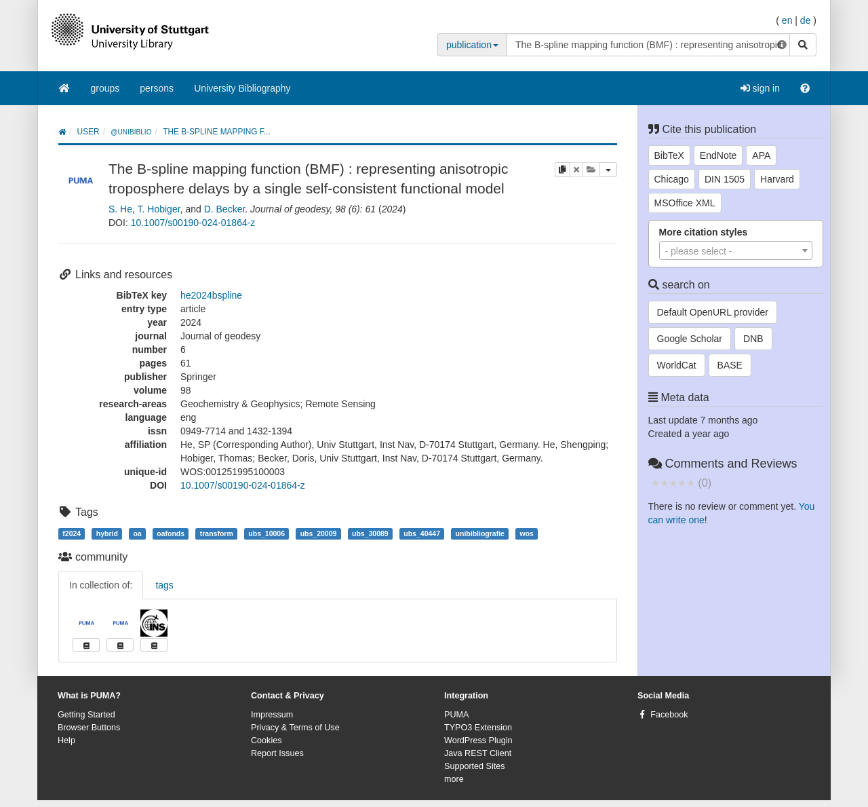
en (787, 20)
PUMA (456, 714)
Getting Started (86, 714)
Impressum (272, 714)
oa (137, 533)
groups (105, 88)
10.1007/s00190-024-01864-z (193, 222)
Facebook (669, 714)
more (454, 779)
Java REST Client (477, 753)
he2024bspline (211, 295)
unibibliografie (480, 533)
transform (216, 533)
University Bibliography (242, 88)
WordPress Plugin (478, 740)
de (805, 20)
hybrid (107, 533)
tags (164, 585)
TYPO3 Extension (478, 727)
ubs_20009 (318, 533)
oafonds (170, 533)
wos (527, 533)
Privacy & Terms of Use (295, 727)
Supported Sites (474, 766)
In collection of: (100, 585)
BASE (730, 365)
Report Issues (277, 753)
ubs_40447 (421, 533)
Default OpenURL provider (712, 312)
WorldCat (676, 365)
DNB (753, 338)
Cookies (266, 740)
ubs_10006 (266, 533)
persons (157, 88)
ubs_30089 (370, 533)
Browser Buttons (89, 727)
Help (66, 740)
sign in (760, 88)
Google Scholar (690, 338)
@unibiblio (131, 132)
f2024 (71, 533)
